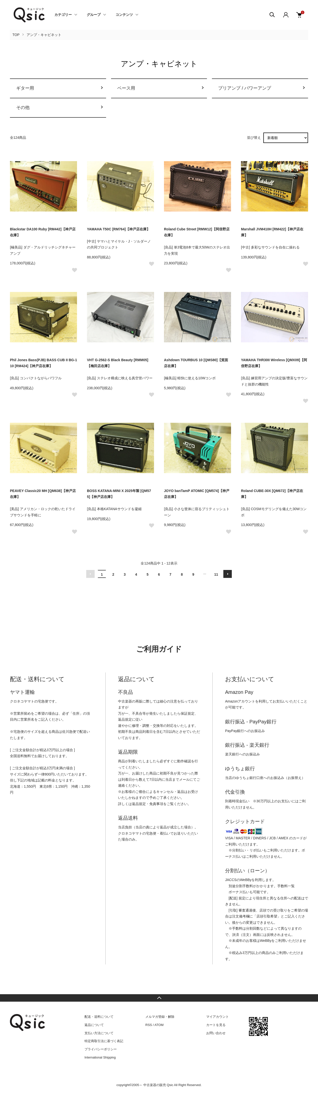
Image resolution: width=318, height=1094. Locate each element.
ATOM (159, 1025)
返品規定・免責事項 (147, 804)
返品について (94, 1025)
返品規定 (125, 719)
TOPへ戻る (159, 998)
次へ (227, 574)
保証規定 (188, 713)
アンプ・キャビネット (44, 35)
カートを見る (216, 1025)
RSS (148, 1025)
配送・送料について (99, 1017)
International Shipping (100, 1057)
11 (216, 574)
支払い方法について (99, 1033)
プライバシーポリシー (100, 1049)
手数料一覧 (286, 886)
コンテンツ (124, 15)
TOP (16, 35)
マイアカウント (217, 1017)
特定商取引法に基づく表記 (103, 1041)
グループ (94, 15)
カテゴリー (63, 15)
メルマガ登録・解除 (159, 1017)
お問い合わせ (216, 1033)
